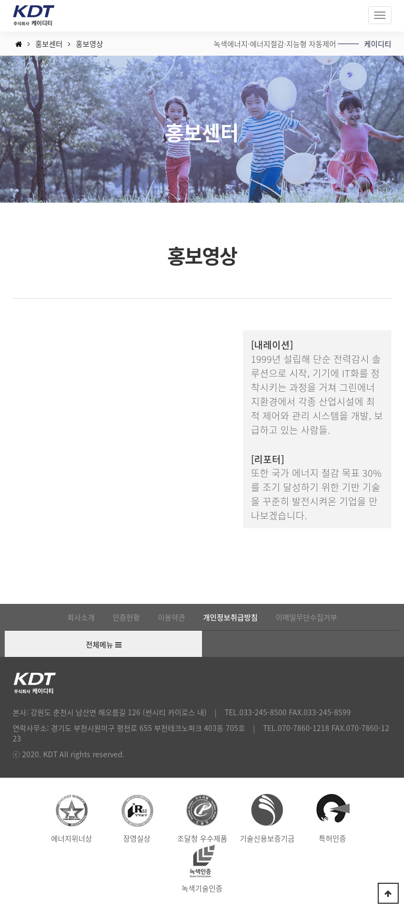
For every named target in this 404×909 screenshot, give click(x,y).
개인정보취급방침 (230, 617)
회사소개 (81, 617)
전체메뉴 (104, 645)
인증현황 (126, 617)
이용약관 (171, 617)
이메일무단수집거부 (306, 617)
